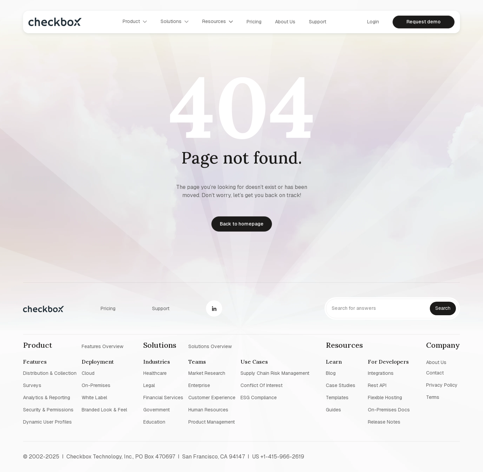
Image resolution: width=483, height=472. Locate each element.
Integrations (381, 373)
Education (154, 422)
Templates (337, 397)
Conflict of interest (261, 385)
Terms (432, 397)
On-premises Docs (389, 409)
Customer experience (211, 397)
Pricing (254, 22)
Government (156, 409)
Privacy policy (442, 385)
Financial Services (163, 397)
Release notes (384, 422)
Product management (211, 422)
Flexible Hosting (385, 397)
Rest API (377, 385)
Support (317, 22)
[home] (55, 22)
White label (94, 397)
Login (373, 22)
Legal (149, 385)
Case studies (340, 385)
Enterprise (199, 385)
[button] (135, 21)
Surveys (32, 385)
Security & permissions (48, 409)
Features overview (102, 346)
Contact (435, 372)
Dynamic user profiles (47, 422)
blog (331, 373)
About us (285, 22)
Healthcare (155, 373)
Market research (206, 373)
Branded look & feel (104, 409)
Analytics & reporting (46, 397)
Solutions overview (210, 346)
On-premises (96, 385)
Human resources (208, 409)
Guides (333, 409)
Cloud (88, 373)
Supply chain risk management (274, 373)
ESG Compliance (258, 397)
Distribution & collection (50, 373)
